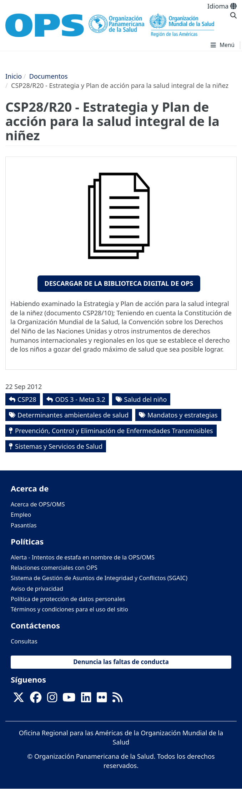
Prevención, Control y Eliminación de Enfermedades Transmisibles (114, 430)
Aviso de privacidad (37, 589)
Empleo (21, 515)
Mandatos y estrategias (182, 415)
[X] (18, 700)
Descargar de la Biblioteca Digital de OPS (119, 283)
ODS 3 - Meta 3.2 (80, 399)
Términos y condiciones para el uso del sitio (69, 609)
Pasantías (24, 525)
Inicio (13, 76)
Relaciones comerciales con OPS (54, 568)
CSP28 (26, 399)
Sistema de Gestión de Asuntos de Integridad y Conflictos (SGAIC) (99, 578)
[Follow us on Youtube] (68, 700)
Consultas (24, 641)
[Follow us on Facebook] (35, 700)
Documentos (48, 76)
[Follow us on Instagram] (52, 700)
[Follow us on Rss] (117, 700)
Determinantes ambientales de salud (72, 415)
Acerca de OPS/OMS (38, 504)
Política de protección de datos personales (68, 599)
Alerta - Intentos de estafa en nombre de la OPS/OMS (83, 557)
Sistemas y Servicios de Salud (58, 446)
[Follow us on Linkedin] (86, 700)
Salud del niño (145, 399)
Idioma (222, 6)
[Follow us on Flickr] (102, 700)
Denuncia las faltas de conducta (121, 662)
